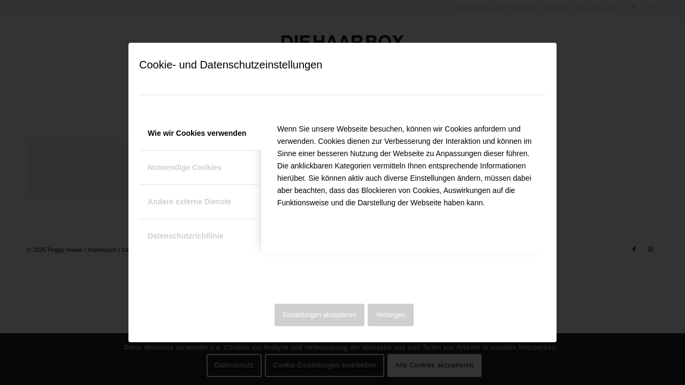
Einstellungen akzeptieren (319, 315)
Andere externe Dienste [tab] (189, 201)
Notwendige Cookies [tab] (185, 167)
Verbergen (390, 315)
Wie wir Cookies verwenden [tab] (197, 133)
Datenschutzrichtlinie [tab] (186, 236)
